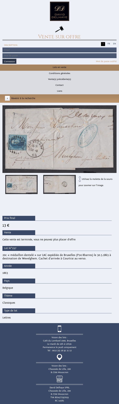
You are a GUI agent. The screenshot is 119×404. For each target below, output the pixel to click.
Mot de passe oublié (106, 61)
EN (114, 43)
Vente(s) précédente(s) (59, 79)
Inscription (10, 45)
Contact (59, 85)
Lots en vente (59, 67)
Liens (59, 91)
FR (109, 43)
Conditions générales (59, 73)
